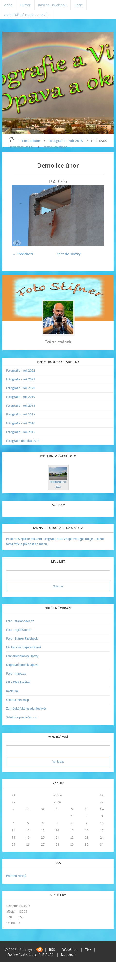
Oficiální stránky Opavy (22, 656)
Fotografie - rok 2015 (65, 140)
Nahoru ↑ (68, 954)
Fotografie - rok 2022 (20, 370)
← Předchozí (22, 254)
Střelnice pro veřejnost (22, 717)
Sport (78, 5)
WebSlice (69, 949)
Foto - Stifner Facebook (22, 638)
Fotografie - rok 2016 (20, 423)
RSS (52, 949)
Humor (25, 5)
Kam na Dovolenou (52, 5)
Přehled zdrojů (16, 876)
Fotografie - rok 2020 (20, 388)
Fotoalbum (31, 140)
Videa (8, 5)
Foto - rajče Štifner (19, 630)
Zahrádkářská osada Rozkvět (26, 709)
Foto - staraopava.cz (20, 621)
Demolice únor (55, 147)
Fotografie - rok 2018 (20, 406)
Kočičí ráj (12, 691)
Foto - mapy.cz (16, 673)
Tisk (88, 949)
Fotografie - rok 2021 (20, 379)
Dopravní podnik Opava (22, 665)
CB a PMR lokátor (18, 682)
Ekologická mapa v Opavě (23, 647)
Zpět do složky (68, 254)
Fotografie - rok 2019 (20, 397)
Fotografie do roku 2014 (22, 441)
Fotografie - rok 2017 (20, 414)
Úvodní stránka (11, 140)
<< (13, 795)
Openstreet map (17, 700)
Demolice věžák (21, 147)
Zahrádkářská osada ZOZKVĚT (26, 14)
